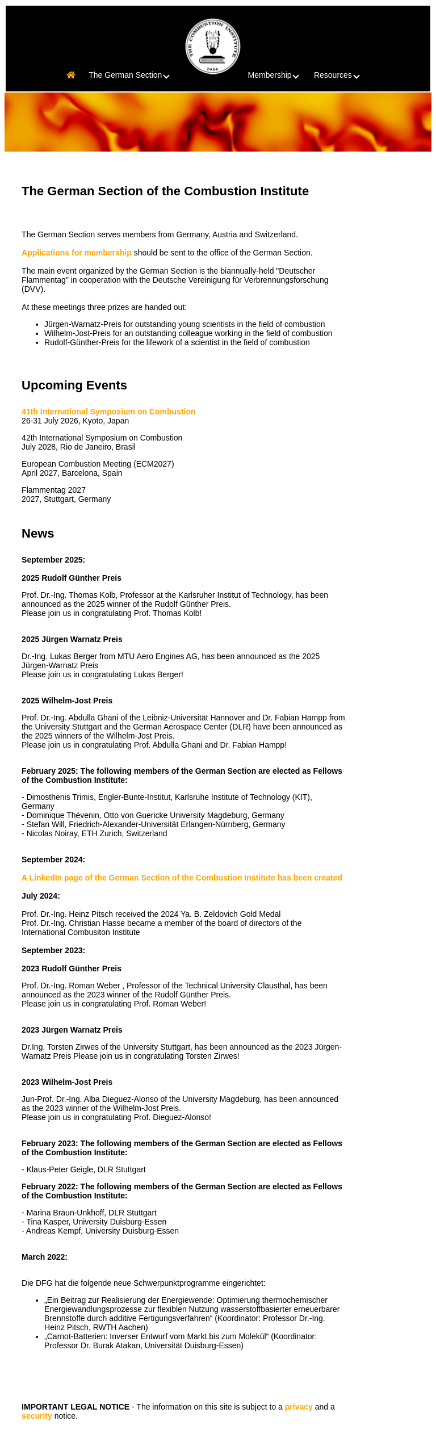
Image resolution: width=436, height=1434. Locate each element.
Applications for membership (77, 252)
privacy (299, 1406)
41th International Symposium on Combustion (108, 411)
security (37, 1415)
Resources (340, 74)
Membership (277, 74)
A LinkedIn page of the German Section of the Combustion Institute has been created (182, 877)
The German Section (133, 74)
